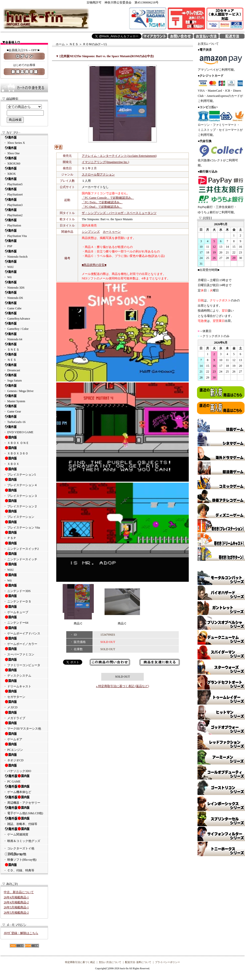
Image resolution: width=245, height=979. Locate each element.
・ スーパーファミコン (24, 651)
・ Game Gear (24, 408)
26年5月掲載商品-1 (16, 907)
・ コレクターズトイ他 (19, 848)
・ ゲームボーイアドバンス (24, 630)
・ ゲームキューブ (24, 609)
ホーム (60, 44)
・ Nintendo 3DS (24, 284)
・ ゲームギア (24, 736)
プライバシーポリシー (167, 962)
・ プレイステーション (24, 514)
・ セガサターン (24, 694)
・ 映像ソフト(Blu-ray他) (24, 856)
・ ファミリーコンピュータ (24, 662)
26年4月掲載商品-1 (16, 897)
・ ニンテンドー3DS (24, 588)
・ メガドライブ (24, 715)
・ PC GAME (24, 778)
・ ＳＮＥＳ (24, 346)
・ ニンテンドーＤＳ (24, 598)
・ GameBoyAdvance (24, 315)
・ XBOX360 (24, 160)
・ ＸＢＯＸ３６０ (24, 450)
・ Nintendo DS (24, 295)
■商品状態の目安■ (94, 265)
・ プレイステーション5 (24, 471)
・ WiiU (24, 264)
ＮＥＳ (73, 44)
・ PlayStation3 (24, 202)
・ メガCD (24, 704)
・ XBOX (24, 171)
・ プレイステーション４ (24, 482)
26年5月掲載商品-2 (16, 912)
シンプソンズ (91, 231)
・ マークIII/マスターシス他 (24, 725)
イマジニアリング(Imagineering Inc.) (105, 162)
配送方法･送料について (138, 962)
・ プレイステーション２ (24, 503)
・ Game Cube (24, 305)
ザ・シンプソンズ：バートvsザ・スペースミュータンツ (119, 213)
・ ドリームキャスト (24, 683)
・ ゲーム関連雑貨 (24, 831)
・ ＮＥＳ (24, 357)
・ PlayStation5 (24, 181)
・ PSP (24, 243)
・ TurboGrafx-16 (24, 419)
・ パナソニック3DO (24, 768)
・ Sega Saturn (24, 377)
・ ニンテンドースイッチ (24, 556)
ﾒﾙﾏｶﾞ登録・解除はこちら (21, 933)
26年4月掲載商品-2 (16, 902)
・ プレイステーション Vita (24, 524)
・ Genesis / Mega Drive (24, 388)
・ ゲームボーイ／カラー (24, 641)
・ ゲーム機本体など (24, 789)
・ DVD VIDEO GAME (24, 429)
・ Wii (24, 274)
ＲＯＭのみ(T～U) (95, 44)
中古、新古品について (19, 892)
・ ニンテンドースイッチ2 (24, 546)
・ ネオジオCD (24, 757)
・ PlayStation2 (24, 212)
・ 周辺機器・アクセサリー (24, 799)
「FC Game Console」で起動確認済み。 (108, 197)
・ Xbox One (24, 150)
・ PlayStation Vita (24, 233)
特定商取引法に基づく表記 (80, 962)
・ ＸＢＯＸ (24, 461)
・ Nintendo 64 (24, 336)
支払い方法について (110, 962)
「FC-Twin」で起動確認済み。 (102, 202)
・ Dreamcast (24, 367)
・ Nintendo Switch (24, 253)
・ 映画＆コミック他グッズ (22, 841)
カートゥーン (112, 231)
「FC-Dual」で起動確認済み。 (102, 206)
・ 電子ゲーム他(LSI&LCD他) (24, 810)
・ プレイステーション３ (24, 493)
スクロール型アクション (98, 174)
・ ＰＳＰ (24, 535)
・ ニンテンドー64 (24, 619)
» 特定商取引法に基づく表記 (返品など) (122, 686)
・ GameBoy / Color (24, 326)
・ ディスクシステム (24, 672)
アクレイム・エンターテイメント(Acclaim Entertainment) (119, 156)
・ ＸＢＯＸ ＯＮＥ (24, 440)
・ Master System (24, 398)
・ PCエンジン (24, 747)
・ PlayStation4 (24, 191)
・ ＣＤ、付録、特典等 (24, 867)
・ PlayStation (24, 222)
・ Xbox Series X (24, 140)
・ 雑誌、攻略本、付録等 (24, 821)
